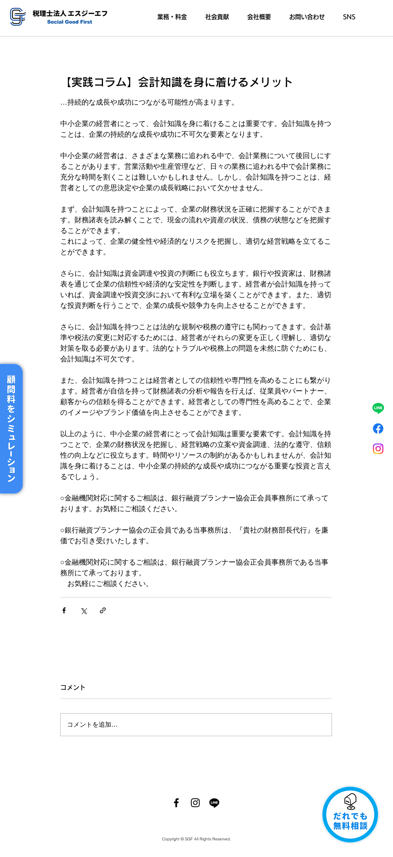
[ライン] (378, 408)
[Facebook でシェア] (64, 610)
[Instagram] (378, 449)
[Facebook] (176, 803)
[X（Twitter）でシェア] (83, 610)
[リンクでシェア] (103, 610)
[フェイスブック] (378, 428)
